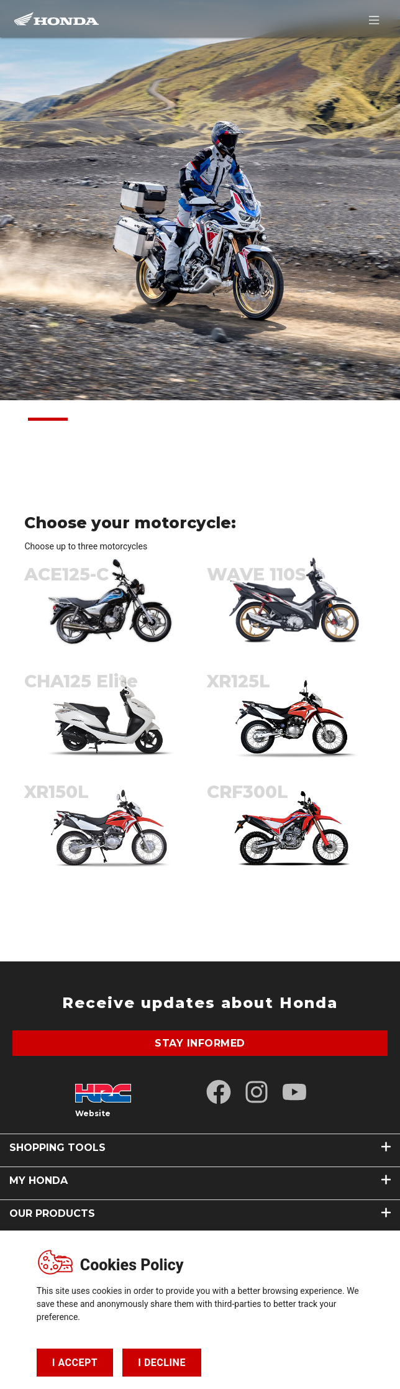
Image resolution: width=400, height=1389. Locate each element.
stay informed (200, 1043)
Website (93, 1113)
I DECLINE (162, 1362)
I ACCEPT (75, 1362)
